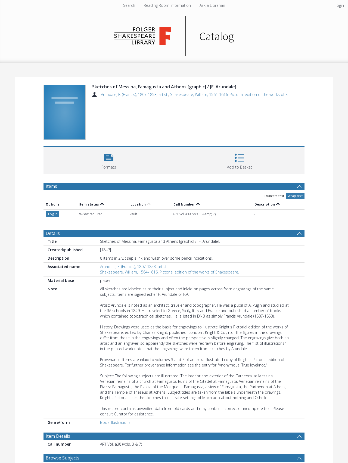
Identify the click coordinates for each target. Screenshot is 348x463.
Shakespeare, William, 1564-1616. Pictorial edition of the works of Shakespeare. (239, 94)
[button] (109, 160)
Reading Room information (167, 5)
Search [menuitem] (129, 5)
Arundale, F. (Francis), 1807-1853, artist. (134, 94)
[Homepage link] (174, 34)
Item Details (58, 436)
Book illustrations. (115, 422)
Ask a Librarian (212, 5)
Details (53, 233)
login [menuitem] (340, 5)
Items (51, 186)
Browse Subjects (62, 458)
